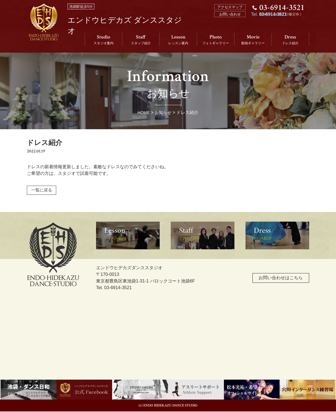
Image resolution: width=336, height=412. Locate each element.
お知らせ (163, 112)
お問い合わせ (230, 14)
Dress (290, 40)
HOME (143, 112)
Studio (103, 40)
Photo (215, 40)
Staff (140, 40)
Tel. (269, 30)
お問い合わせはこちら (271, 281)
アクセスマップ (229, 7)
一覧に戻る (43, 190)
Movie (253, 40)
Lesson (178, 40)
